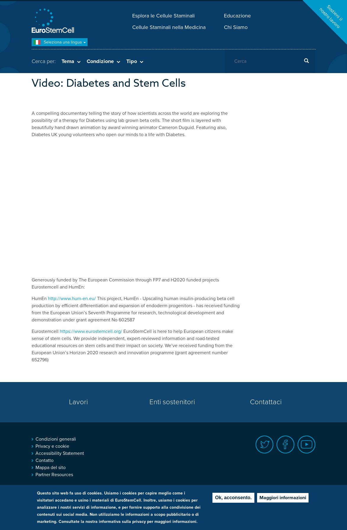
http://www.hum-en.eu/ (72, 299)
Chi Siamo (236, 27)
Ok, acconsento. (233, 497)
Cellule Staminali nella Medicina (169, 27)
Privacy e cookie (52, 446)
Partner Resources (54, 475)
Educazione (237, 15)
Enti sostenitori (172, 402)
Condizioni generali (55, 439)
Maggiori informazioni (282, 498)
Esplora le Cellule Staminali (163, 15)
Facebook (286, 445)
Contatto (44, 460)
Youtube (307, 445)
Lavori (78, 402)
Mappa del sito (50, 468)
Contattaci (266, 402)
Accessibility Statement (59, 453)
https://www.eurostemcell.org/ (91, 331)
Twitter (265, 445)
